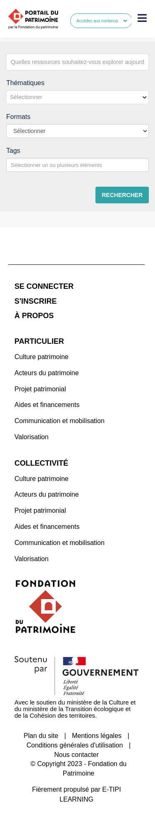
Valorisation (31, 436)
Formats (18, 116)
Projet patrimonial (40, 389)
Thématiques (25, 82)
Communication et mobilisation (59, 420)
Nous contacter (76, 754)
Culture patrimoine (41, 356)
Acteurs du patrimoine (46, 372)
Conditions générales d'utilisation (74, 745)
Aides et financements (46, 404)
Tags (13, 150)
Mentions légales (97, 735)
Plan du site (41, 735)
